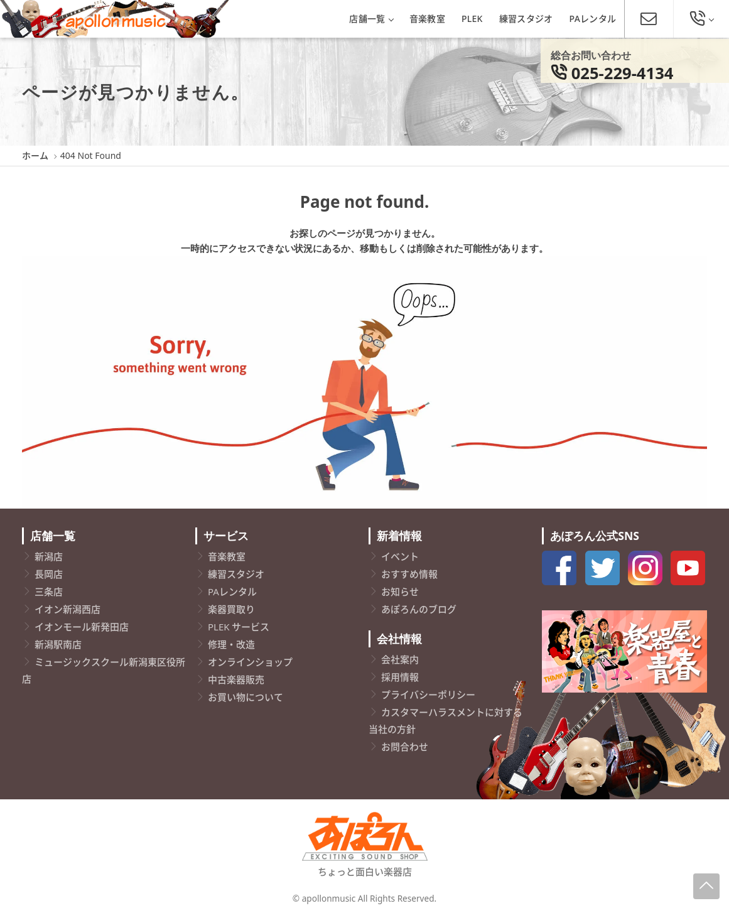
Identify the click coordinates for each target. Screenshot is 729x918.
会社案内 (400, 659)
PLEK (472, 18)
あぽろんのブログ (418, 609)
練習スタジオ (526, 18)
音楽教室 (427, 18)
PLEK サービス (238, 626)
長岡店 (49, 574)
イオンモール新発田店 (82, 626)
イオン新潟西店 (67, 609)
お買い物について (245, 697)
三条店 (49, 591)
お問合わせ (404, 746)
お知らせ (400, 591)
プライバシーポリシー (428, 694)
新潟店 (49, 556)
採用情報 (400, 677)
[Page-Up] (706, 886)
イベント (400, 556)
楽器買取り (231, 609)
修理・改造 (231, 644)
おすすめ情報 (409, 574)
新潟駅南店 (58, 644)
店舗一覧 (370, 18)
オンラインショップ (250, 662)
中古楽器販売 (236, 679)
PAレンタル (593, 18)
